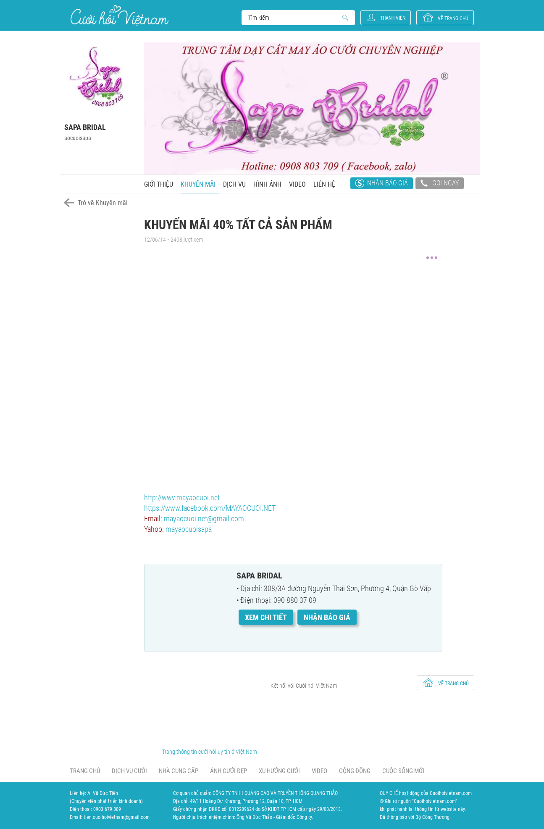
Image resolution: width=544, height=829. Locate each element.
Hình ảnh (267, 184)
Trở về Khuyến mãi (103, 203)
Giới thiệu (158, 184)
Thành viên (392, 18)
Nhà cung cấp (178, 771)
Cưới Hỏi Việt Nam (119, 15)
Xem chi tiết (266, 617)
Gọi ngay (439, 184)
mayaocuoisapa (189, 529)
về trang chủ (453, 18)
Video (297, 184)
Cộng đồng (355, 771)
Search (294, 18)
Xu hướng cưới (279, 771)
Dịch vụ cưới (129, 771)
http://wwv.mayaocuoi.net (182, 497)
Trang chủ (85, 771)
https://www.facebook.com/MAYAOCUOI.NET (210, 508)
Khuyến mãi (198, 184)
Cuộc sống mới (403, 771)
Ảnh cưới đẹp (228, 771)
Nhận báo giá (387, 183)
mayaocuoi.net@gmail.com (204, 518)
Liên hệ (324, 184)
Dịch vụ (234, 184)
